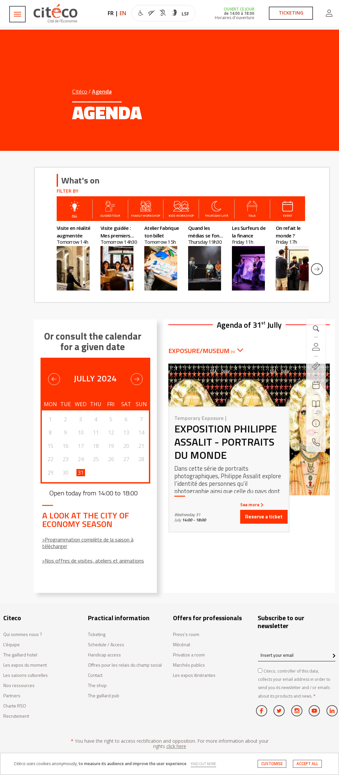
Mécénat (181, 645)
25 (96, 459)
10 (81, 432)
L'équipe (11, 645)
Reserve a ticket (264, 516)
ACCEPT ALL (307, 763)
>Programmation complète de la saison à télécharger (87, 543)
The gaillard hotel (20, 655)
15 (50, 446)
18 (96, 446)
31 (81, 472)
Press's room (186, 634)
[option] (78, 257)
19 (111, 446)
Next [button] (317, 269)
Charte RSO (14, 706)
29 (50, 472)
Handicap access (104, 655)
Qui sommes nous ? (22, 634)
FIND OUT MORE (203, 763)
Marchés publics (189, 665)
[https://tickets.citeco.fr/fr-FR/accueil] (315, 365)
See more (251, 504)
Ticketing (96, 634)
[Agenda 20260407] (315, 385)
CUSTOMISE (272, 763)
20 (126, 446)
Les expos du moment (25, 665)
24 (81, 459)
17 (81, 446)
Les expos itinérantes (194, 675)
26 (111, 459)
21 (141, 446)
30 (66, 472)
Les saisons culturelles (25, 675)
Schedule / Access (106, 645)
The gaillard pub (103, 696)
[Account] (315, 346)
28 (141, 459)
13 (126, 432)
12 (111, 432)
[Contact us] (315, 442)
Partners (11, 696)
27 (126, 459)
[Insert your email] (296, 655)
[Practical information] (315, 423)
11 (96, 432)
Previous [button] (54, 379)
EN (123, 13)
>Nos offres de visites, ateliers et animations (93, 561)
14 (141, 432)
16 (66, 446)
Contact (95, 675)
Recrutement (16, 716)
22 (50, 459)
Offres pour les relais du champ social (125, 665)
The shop (97, 685)
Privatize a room (189, 655)
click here (176, 746)
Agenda (102, 91)
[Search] (315, 404)
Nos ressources (19, 685)
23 (66, 459)
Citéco (79, 91)
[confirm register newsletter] (333, 656)
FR (111, 13)
